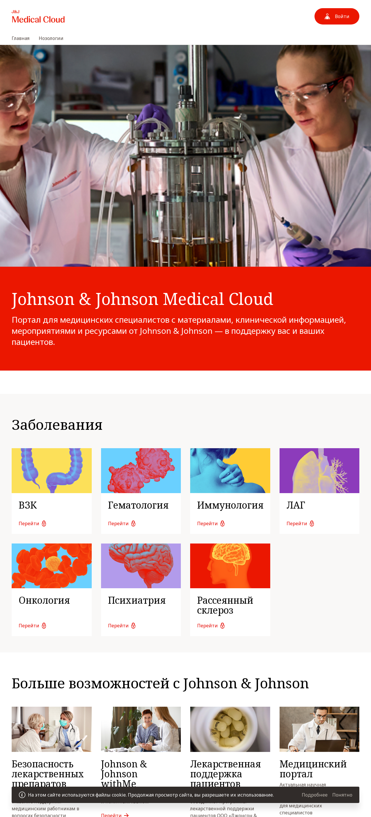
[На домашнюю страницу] (38, 16)
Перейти (29, 523)
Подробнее (315, 795)
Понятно (342, 795)
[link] (52, 491)
